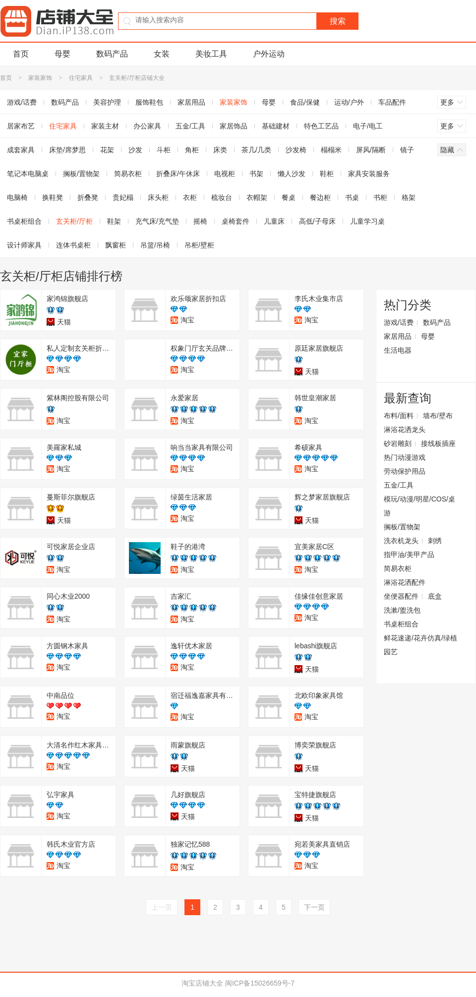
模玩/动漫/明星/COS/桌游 (419, 506)
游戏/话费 (399, 322)
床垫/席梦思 (67, 150)
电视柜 (224, 174)
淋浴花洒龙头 (404, 430)
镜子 (407, 150)
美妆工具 (211, 54)
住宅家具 (81, 77)
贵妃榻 (123, 197)
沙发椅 (296, 150)
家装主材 (105, 126)
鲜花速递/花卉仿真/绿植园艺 (420, 645)
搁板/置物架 (81, 174)
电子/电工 (368, 126)
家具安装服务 (369, 174)
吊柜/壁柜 (199, 245)
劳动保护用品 (404, 471)
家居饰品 (233, 126)
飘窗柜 (115, 245)
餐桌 (289, 197)
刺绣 (435, 541)
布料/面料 (399, 416)
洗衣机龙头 (401, 541)
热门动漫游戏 (404, 457)
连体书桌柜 (73, 245)
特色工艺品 (321, 126)
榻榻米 (331, 150)
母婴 (62, 54)
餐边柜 (320, 197)
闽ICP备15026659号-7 (260, 983)
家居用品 (191, 102)
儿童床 (274, 221)
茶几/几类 (256, 150)
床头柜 (158, 197)
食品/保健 (305, 102)
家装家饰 (40, 77)
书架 (256, 174)
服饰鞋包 (149, 102)
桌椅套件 (235, 221)
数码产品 (112, 54)
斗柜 (164, 150)
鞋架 (114, 221)
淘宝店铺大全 (202, 983)
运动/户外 (349, 102)
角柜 (192, 150)
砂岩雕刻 (398, 443)
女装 (162, 54)
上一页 (161, 907)
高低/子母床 (317, 221)
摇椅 (200, 221)
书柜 (380, 197)
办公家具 (147, 126)
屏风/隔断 (371, 150)
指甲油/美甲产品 (409, 555)
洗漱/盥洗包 (402, 610)
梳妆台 (221, 197)
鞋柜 (327, 174)
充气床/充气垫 (157, 221)
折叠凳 (87, 197)
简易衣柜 (128, 174)
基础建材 (276, 126)
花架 (107, 150)
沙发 (135, 150)
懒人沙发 (291, 174)
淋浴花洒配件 (404, 582)
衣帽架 (256, 197)
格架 (409, 197)
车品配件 (392, 102)
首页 (21, 54)
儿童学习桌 (367, 221)
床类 (220, 150)
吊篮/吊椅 (155, 245)
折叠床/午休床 (178, 174)
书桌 (352, 197)
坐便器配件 (401, 596)
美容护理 (107, 102)
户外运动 (269, 54)
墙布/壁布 (438, 416)
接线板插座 (438, 443)
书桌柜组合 (401, 624)
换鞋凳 (52, 197)
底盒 (435, 596)
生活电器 (398, 350)
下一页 (314, 907)
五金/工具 (190, 126)
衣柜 (190, 197)
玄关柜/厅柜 (74, 221)
